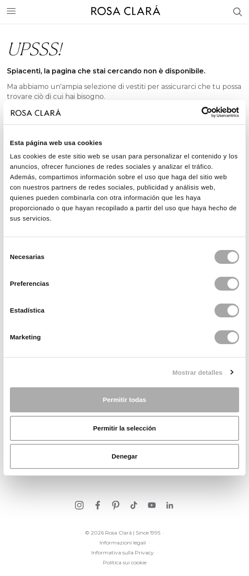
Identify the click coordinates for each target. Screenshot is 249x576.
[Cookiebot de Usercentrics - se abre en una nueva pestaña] (201, 112)
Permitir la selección (124, 428)
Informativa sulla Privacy (122, 552)
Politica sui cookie (124, 562)
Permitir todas (124, 399)
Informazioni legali (123, 542)
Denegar (124, 456)
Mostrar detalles (197, 372)
